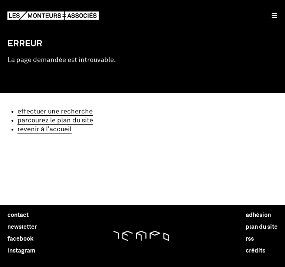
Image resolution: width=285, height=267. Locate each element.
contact (18, 215)
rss (250, 239)
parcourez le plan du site (55, 120)
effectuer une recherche (55, 111)
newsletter (22, 227)
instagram (21, 251)
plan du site (262, 227)
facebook (20, 239)
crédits (255, 251)
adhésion (258, 215)
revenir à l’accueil (44, 129)
